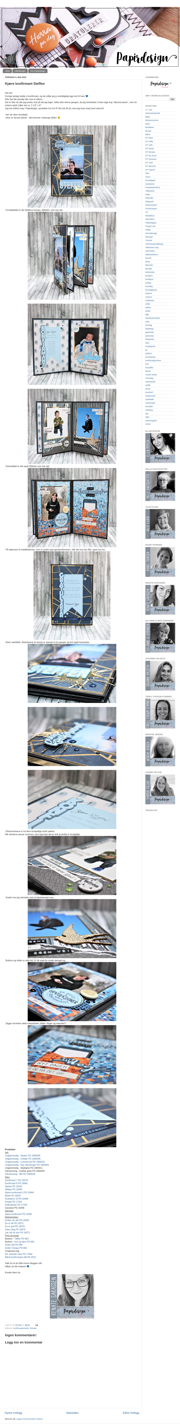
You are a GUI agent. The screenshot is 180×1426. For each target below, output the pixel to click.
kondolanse (150, 357)
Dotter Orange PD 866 (16, 1248)
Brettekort (149, 127)
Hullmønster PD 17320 (16, 1205)
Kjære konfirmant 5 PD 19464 (19, 1192)
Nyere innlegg (13, 1412)
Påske (148, 230)
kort (147, 364)
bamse (148, 258)
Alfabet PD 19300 (13, 1189)
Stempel (149, 237)
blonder (148, 269)
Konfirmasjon (151, 208)
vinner (148, 424)
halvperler (149, 339)
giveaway (149, 336)
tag (146, 413)
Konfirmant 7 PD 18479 (16, 1180)
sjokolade (149, 399)
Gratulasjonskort (152, 187)
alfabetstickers (151, 254)
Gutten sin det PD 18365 (17, 1220)
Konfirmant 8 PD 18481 (16, 1183)
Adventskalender (152, 113)
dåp (147, 314)
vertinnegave (151, 420)
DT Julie (149, 145)
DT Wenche (150, 166)
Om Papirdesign (37, 71)
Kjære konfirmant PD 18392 (18, 1214)
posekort (149, 392)
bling (147, 261)
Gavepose (150, 184)
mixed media (151, 375)
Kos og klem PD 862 (24, 1242)
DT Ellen (149, 138)
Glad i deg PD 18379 (15, 1229)
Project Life (150, 226)
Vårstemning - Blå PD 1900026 (20, 1174)
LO (146, 212)
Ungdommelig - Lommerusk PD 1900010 (25, 1162)
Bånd (147, 134)
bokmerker (150, 272)
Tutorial (148, 240)
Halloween (150, 191)
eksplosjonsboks (152, 318)
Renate (33, 1328)
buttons (148, 293)
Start (7, 71)
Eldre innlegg (131, 1412)
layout (148, 371)
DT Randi (149, 148)
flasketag (149, 329)
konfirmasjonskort (21, 1328)
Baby (147, 117)
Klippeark (149, 201)
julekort (148, 353)
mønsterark (150, 382)
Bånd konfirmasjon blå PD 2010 (20, 1257)
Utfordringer (20, 71)
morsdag (149, 378)
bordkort (149, 276)
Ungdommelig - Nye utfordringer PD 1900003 (27, 1165)
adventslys (150, 251)
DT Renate (150, 152)
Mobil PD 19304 (13, 1196)
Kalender (149, 198)
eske (147, 322)
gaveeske (149, 332)
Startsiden (72, 1412)
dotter (148, 311)
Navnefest (149, 219)
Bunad (148, 131)
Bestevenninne (152, 120)
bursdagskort (151, 290)
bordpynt (149, 279)
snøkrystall (150, 403)
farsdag (148, 325)
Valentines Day (152, 247)
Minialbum (150, 216)
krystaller (149, 367)
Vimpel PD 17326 (13, 1202)
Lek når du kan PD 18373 (17, 1232)
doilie (147, 304)
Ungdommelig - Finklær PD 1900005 (23, 1159)
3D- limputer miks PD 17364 (18, 1254)
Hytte (147, 194)
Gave (147, 177)
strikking (149, 410)
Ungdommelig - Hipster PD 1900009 (22, 1155)
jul (146, 350)
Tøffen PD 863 (21, 1239)
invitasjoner (150, 346)
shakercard (150, 396)
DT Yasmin (150, 170)
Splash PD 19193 (13, 1186)
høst (147, 343)
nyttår (147, 385)
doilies (148, 307)
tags (147, 417)
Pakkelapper (150, 223)
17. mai (148, 110)
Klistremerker (151, 205)
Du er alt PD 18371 (14, 1223)
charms (148, 297)
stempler (149, 406)
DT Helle (149, 141)
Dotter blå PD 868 (13, 1245)
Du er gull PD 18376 (15, 1226)
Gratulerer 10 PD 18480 (16, 1199)
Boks (147, 124)
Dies (147, 173)
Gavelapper (150, 180)
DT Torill (149, 163)
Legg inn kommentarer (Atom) (29, 1419)
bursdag (149, 286)
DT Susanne (150, 159)
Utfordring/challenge (154, 244)
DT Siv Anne (150, 156)
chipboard (149, 300)
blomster (149, 265)
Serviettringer (151, 233)
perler (148, 389)
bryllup (148, 283)
